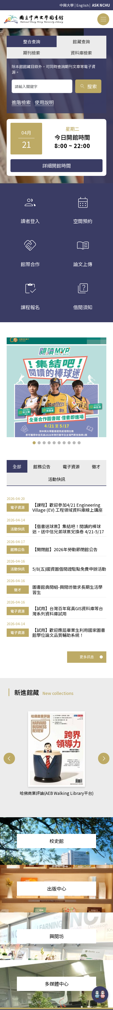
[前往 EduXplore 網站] (100, 994)
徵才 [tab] (96, 466)
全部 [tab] (17, 466)
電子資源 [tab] (71, 466)
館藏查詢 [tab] (81, 41)
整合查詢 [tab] (31, 41)
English (82, 5)
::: (1, 13)
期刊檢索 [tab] (31, 53)
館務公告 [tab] (41, 466)
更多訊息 (91, 656)
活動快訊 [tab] (56, 479)
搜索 (88, 86)
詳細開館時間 (56, 165)
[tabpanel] (56, 567)
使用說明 (44, 102)
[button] (34, 442)
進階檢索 (21, 102)
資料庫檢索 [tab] (81, 53)
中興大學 (66, 5)
